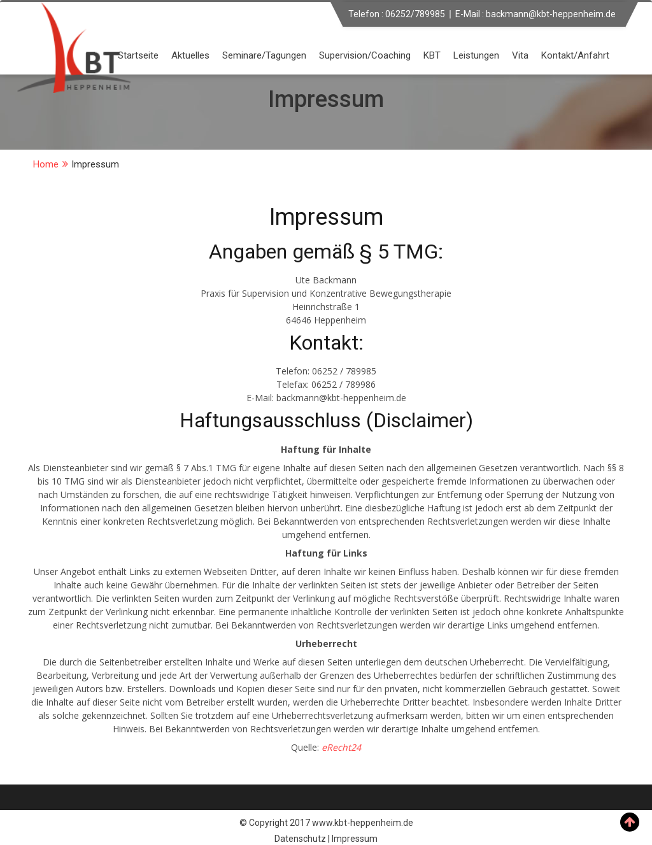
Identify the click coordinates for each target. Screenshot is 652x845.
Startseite (138, 55)
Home (46, 164)
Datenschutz (300, 839)
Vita (520, 55)
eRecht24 (341, 747)
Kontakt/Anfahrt (575, 55)
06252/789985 (415, 14)
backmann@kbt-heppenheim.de (551, 14)
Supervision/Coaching (365, 55)
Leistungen (476, 55)
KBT (432, 55)
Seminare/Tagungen (264, 55)
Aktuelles (190, 55)
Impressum (355, 839)
